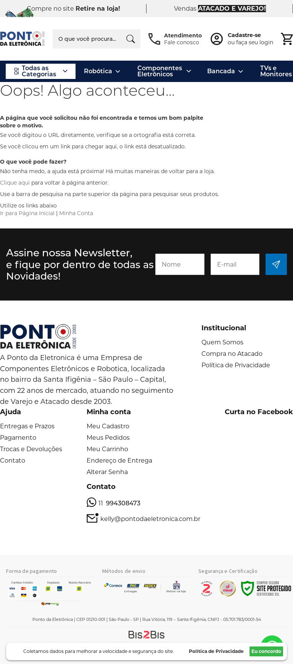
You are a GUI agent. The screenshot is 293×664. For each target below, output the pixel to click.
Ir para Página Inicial (27, 213)
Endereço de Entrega (119, 460)
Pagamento (18, 437)
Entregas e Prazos (27, 426)
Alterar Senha (107, 472)
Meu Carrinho (107, 449)
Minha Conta (76, 213)
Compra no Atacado (231, 353)
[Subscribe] (276, 264)
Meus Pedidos (108, 437)
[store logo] (22, 39)
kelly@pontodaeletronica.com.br (150, 519)
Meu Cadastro (108, 426)
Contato (12, 460)
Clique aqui (15, 182)
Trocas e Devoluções (31, 449)
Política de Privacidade (235, 365)
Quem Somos (222, 342)
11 (119, 503)
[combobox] (96, 38)
